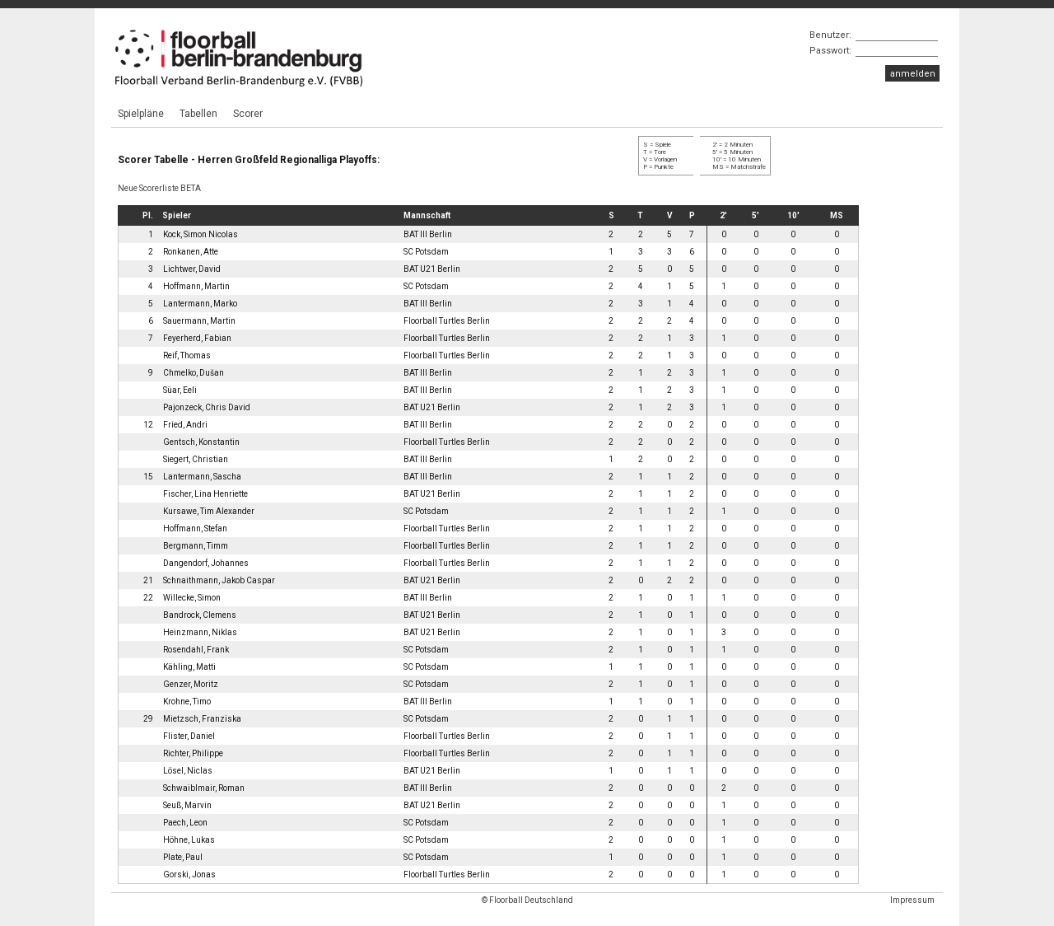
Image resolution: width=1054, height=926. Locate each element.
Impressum (912, 900)
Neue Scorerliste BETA (159, 188)
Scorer (248, 113)
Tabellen (198, 113)
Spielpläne (141, 113)
